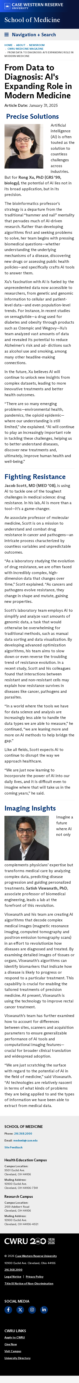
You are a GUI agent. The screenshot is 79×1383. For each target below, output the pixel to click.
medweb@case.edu (25, 1140)
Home (8, 45)
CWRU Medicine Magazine (25, 48)
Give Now (10, 1344)
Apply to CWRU (14, 1337)
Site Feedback (13, 1147)
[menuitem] (17, 1338)
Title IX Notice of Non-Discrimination (28, 1283)
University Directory (17, 1358)
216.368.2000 (23, 1133)
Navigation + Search (29, 33)
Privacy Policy (34, 1276)
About (20, 45)
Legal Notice (12, 1276)
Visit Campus (12, 1351)
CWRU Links (15, 1331)
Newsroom (37, 45)
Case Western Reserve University (36, 1256)
